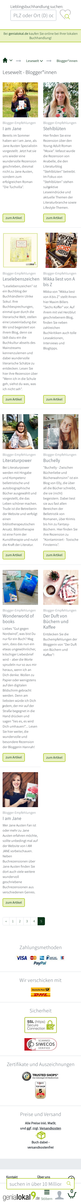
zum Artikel (14, 218)
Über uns (43, 1177)
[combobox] (35, 1184)
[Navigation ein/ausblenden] (59, 1195)
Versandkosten (50, 1128)
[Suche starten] (69, 1184)
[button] (47, 1196)
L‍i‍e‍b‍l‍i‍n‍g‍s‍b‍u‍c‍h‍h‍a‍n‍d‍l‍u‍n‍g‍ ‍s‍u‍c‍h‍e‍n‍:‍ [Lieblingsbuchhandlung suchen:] (36, 6)
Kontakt (11, 1177)
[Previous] (6, 921)
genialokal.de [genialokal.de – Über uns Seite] (18, 33)
